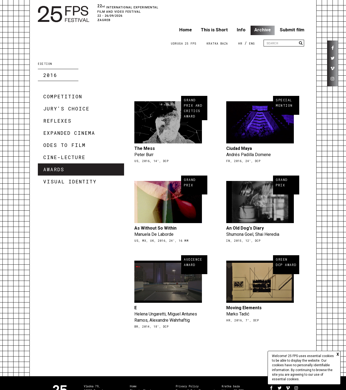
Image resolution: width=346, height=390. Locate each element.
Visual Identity (70, 181)
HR (240, 43)
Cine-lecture (64, 157)
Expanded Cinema (69, 133)
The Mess (144, 148)
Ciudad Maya (239, 148)
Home (185, 29)
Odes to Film (64, 145)
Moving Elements (244, 307)
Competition (62, 96)
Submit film (292, 29)
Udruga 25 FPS (183, 43)
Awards (53, 169)
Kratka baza (231, 386)
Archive (262, 29)
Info (241, 29)
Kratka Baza (217, 43)
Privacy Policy (187, 386)
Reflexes (57, 120)
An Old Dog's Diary (245, 228)
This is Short (214, 29)
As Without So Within (155, 228)
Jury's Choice (66, 108)
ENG (252, 43)
